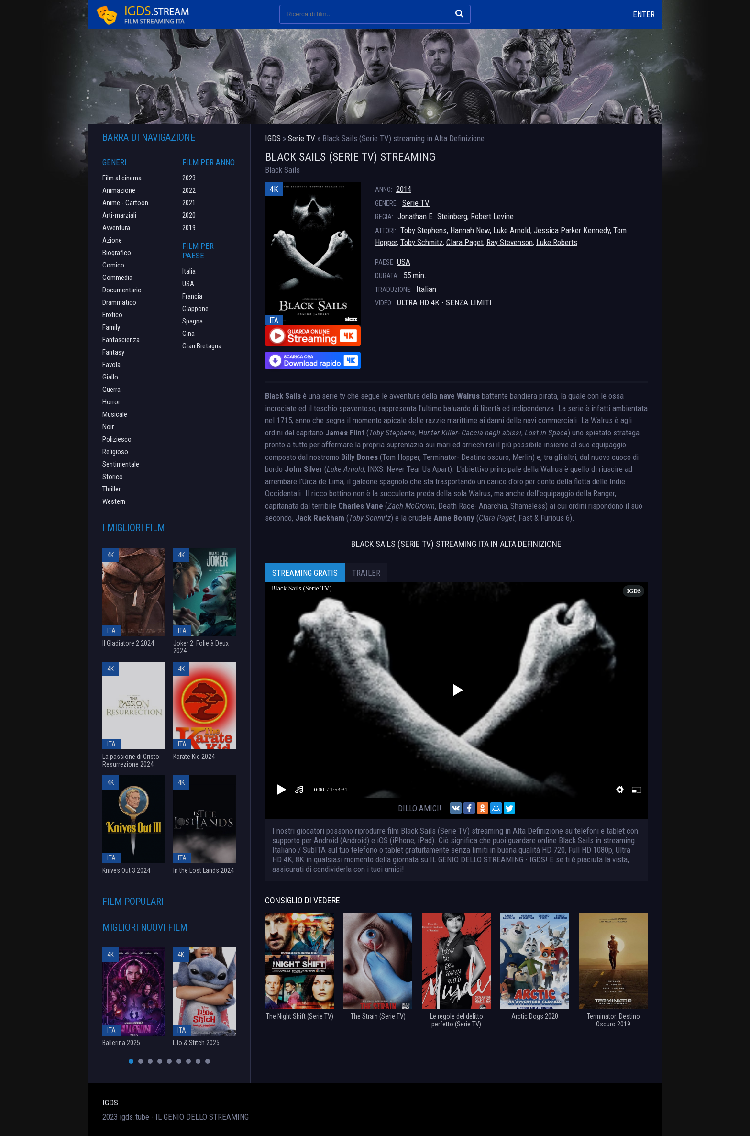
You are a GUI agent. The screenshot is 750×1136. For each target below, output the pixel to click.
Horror (111, 402)
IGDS (110, 1102)
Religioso (115, 451)
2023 (189, 178)
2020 (189, 215)
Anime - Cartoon (125, 203)
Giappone (195, 308)
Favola (111, 364)
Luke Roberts (556, 242)
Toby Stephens (423, 230)
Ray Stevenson (509, 242)
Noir (108, 427)
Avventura (116, 227)
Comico (113, 265)
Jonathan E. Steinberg (432, 216)
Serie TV (416, 203)
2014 (403, 189)
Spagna (192, 321)
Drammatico (119, 302)
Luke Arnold (511, 230)
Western (113, 501)
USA (403, 262)
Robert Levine (492, 216)
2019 (189, 227)
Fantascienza (121, 339)
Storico (112, 476)
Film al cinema (122, 178)
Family (111, 327)
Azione (112, 240)
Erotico (112, 315)
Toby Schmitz (421, 242)
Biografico (116, 252)
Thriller (111, 489)
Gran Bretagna (201, 346)
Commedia (117, 277)
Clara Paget (464, 242)
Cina (188, 333)
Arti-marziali (119, 215)
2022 (189, 190)
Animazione (118, 190)
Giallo (110, 377)
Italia (189, 271)
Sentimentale (120, 464)
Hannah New (470, 230)
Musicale (114, 414)
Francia (192, 296)
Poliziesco (117, 439)
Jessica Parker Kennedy (572, 230)
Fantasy (113, 352)
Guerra (111, 389)
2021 (189, 203)
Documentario (122, 290)
